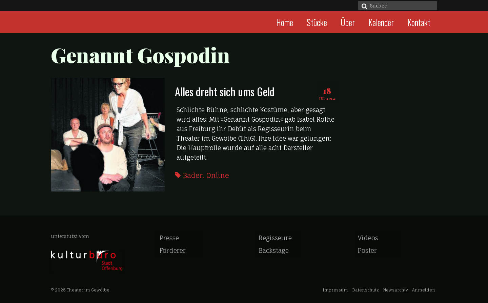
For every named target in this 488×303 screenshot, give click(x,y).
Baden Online (206, 175)
